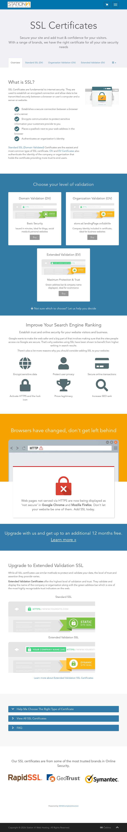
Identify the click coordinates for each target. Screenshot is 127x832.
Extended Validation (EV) (93, 62)
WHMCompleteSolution (69, 806)
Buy (35, 237)
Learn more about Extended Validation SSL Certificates (63, 677)
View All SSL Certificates (31, 718)
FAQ (19, 728)
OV (51, 151)
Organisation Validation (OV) (62, 62)
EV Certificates (66, 151)
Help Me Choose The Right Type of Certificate (45, 709)
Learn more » (63, 539)
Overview (15, 62)
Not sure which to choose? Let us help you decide (63, 308)
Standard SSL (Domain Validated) (26, 147)
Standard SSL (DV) (34, 62)
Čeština (105, 827)
